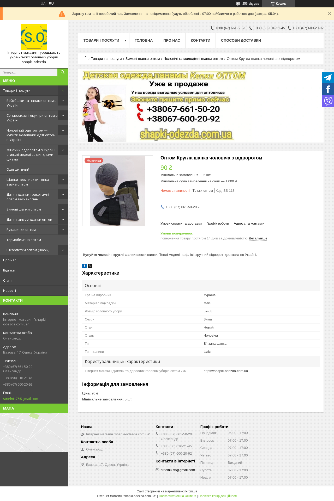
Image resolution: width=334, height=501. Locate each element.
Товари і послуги (17, 90)
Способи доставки (241, 40)
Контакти (200, 40)
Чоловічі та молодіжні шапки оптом (193, 59)
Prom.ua (191, 491)
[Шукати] (62, 72)
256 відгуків (250, 3)
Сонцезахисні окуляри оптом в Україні (32, 117)
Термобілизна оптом (24, 239)
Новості (9, 290)
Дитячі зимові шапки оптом (29, 219)
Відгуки (9, 270)
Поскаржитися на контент (177, 496)
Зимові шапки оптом (24, 209)
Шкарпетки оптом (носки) (28, 250)
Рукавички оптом (21, 229)
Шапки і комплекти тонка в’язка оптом (28, 182)
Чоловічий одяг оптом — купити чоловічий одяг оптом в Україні (31, 135)
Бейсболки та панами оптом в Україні (32, 103)
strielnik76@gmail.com (20, 398)
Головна (144, 40)
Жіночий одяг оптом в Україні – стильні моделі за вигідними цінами (32, 154)
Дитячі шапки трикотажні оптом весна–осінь (28, 196)
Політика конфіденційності (218, 496)
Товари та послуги (106, 59)
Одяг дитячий (18, 169)
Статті (8, 280)
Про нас (9, 260)
